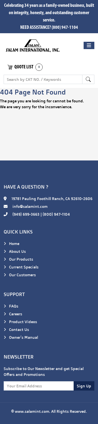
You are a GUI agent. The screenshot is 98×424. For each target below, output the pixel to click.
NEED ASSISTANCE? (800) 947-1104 (49, 27)
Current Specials (21, 267)
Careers (13, 313)
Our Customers (20, 274)
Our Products (18, 259)
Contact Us (16, 329)
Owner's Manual (21, 337)
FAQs (11, 306)
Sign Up (84, 385)
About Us (15, 251)
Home (11, 243)
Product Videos (20, 321)
